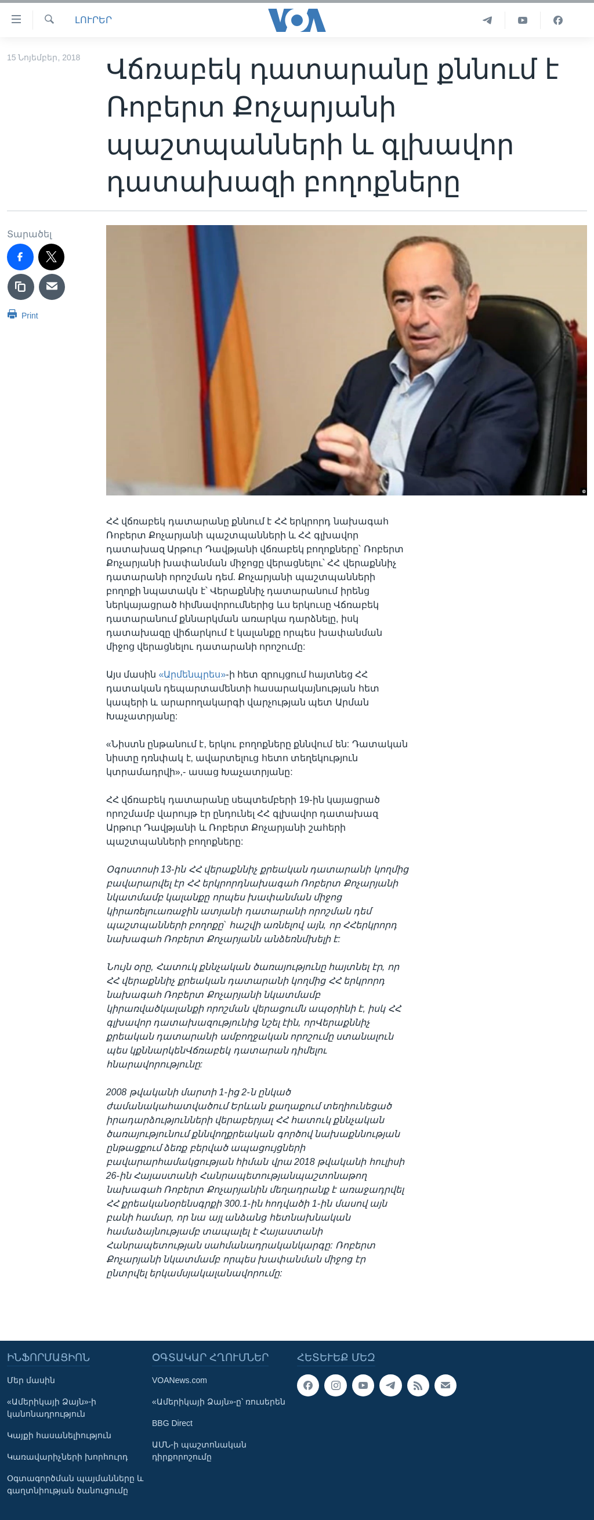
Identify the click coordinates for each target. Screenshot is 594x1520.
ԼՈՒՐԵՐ (93, 20)
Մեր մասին (31, 1380)
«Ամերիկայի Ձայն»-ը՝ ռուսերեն (218, 1401)
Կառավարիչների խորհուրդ (67, 1456)
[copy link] (21, 287)
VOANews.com (179, 1380)
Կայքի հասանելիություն (59, 1435)
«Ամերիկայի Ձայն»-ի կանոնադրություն (51, 1407)
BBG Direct (172, 1423)
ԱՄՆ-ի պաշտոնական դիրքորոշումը (199, 1450)
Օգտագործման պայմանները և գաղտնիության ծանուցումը (75, 1484)
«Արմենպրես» (192, 674)
